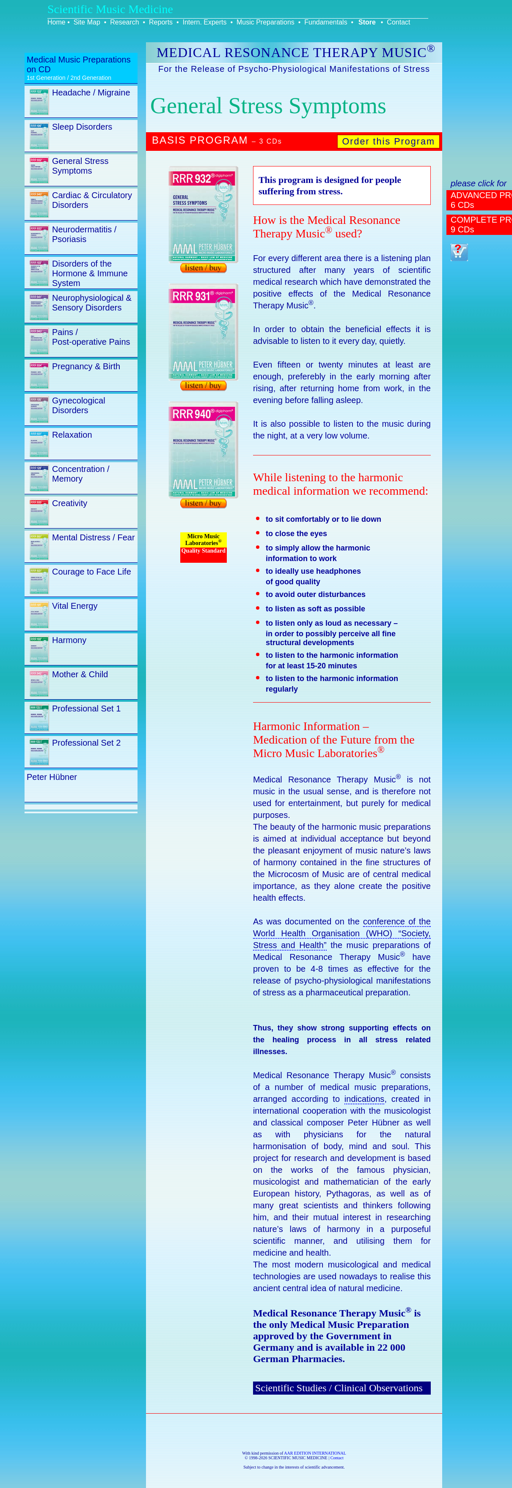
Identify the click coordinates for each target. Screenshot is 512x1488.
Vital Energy (74, 605)
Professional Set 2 (86, 742)
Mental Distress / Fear (93, 537)
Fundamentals (325, 22)
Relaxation (72, 434)
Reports (161, 22)
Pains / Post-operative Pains (91, 336)
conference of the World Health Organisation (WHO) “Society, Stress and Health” (342, 933)
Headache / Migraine (91, 92)
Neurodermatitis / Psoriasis (84, 234)
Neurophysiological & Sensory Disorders (92, 302)
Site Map (87, 22)
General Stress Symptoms (80, 165)
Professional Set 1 (86, 708)
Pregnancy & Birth (86, 366)
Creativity (69, 503)
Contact (398, 22)
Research (124, 22)
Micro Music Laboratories (203, 539)
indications (364, 1099)
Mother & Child (80, 674)
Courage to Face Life (91, 571)
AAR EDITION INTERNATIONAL (315, 1453)
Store (367, 22)
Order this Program (388, 141)
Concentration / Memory (81, 473)
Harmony (69, 640)
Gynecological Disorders (78, 405)
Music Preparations (266, 22)
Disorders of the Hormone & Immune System (90, 273)
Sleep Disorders (82, 126)
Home (56, 22)
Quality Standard (203, 551)
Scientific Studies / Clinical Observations (339, 1387)
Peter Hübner (52, 777)
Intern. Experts (204, 22)
